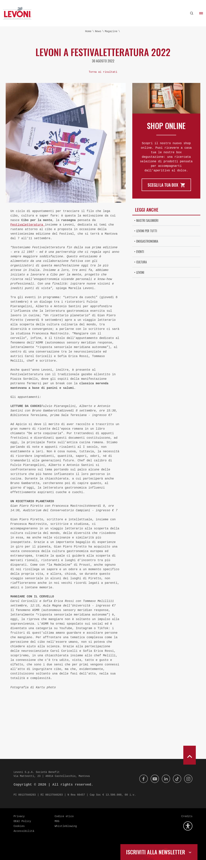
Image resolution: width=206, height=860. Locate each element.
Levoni (140, 272)
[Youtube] (152, 778)
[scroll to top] (189, 755)
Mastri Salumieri (147, 220)
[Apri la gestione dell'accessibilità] (187, 826)
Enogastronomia (147, 241)
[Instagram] (187, 778)
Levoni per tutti (146, 231)
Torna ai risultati (103, 71)
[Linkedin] (164, 778)
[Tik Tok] (175, 778)
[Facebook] (140, 778)
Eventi (140, 251)
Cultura (141, 262)
